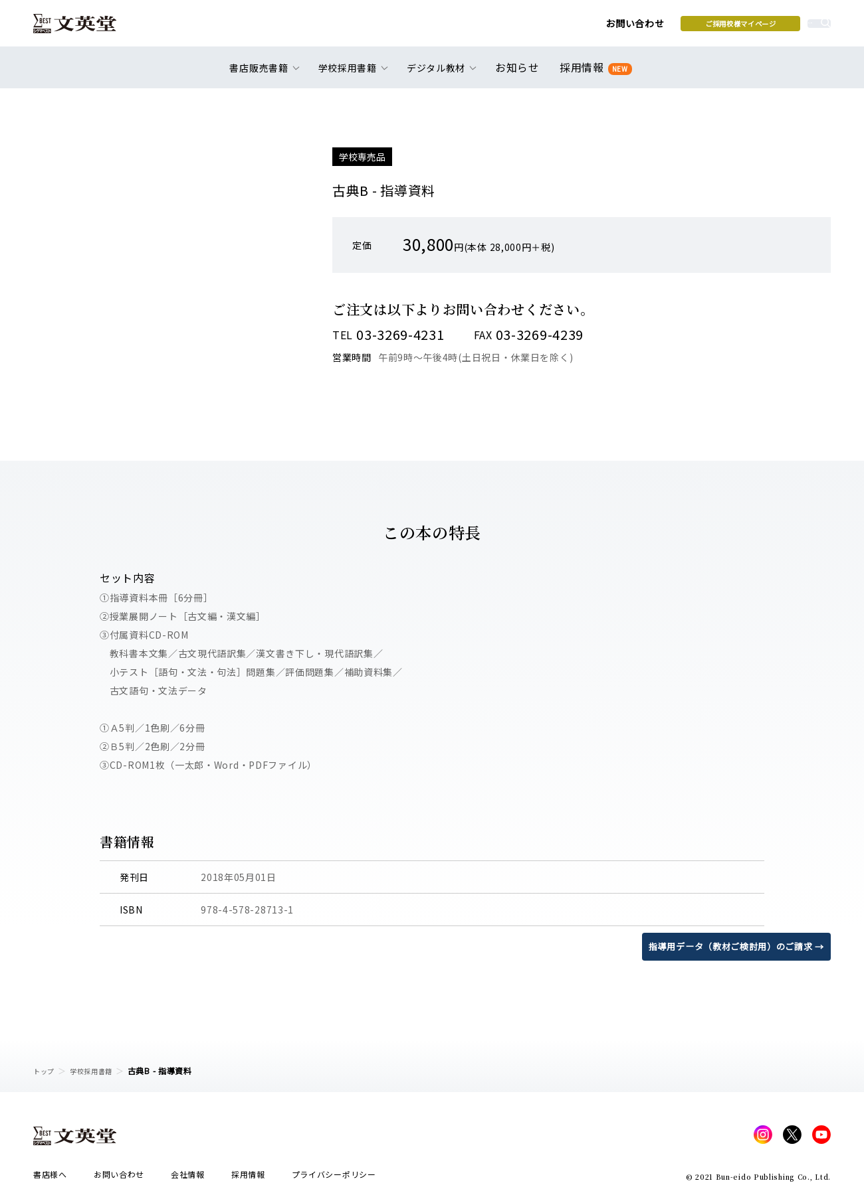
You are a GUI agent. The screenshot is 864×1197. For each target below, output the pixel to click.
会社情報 (188, 1178)
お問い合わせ (532, 28)
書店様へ (50, 1178)
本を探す (771, 27)
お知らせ (520, 74)
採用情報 (593, 75)
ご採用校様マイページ (638, 27)
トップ (45, 1070)
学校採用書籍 (99, 1070)
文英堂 (85, 28)
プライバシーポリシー (334, 1178)
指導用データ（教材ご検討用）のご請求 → (730, 946)
